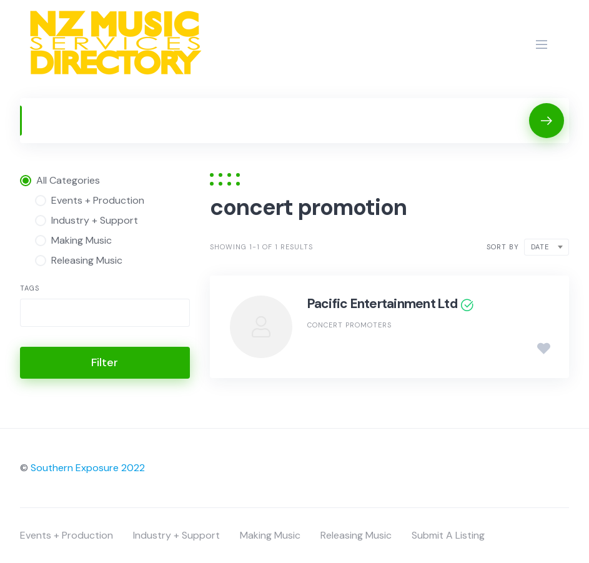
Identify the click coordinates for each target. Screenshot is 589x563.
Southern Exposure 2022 (88, 467)
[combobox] (105, 313)
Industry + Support (176, 535)
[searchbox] (34, 314)
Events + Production (66, 535)
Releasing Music (356, 535)
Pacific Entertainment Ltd (382, 303)
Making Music (270, 535)
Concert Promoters (349, 325)
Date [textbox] (540, 246)
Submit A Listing (448, 535)
